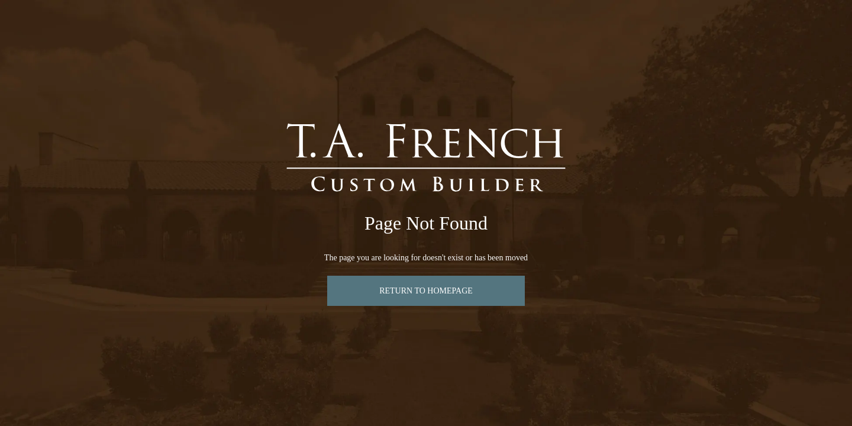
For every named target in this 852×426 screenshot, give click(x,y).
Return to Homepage (426, 290)
